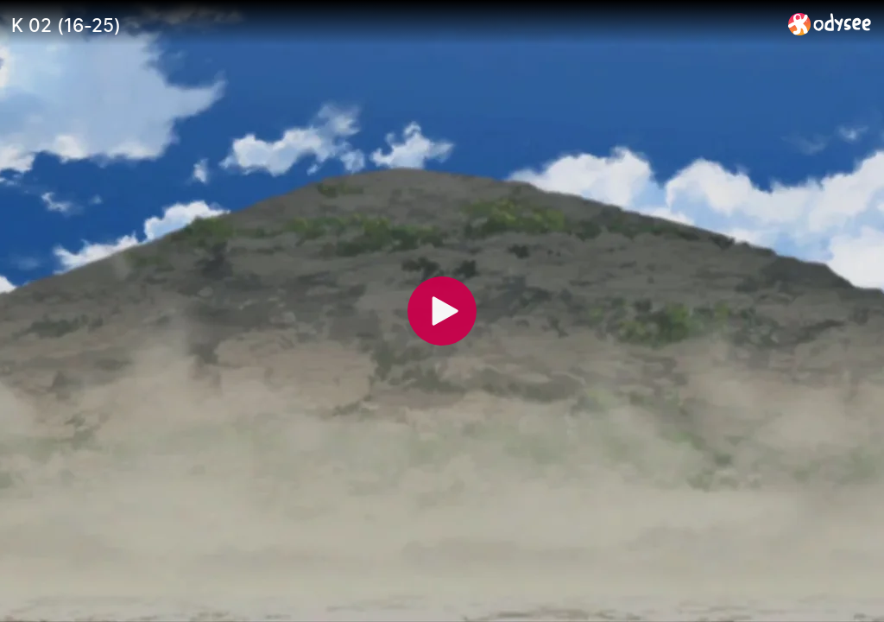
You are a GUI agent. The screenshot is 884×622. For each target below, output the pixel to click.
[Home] (830, 23)
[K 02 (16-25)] (392, 25)
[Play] (442, 311)
